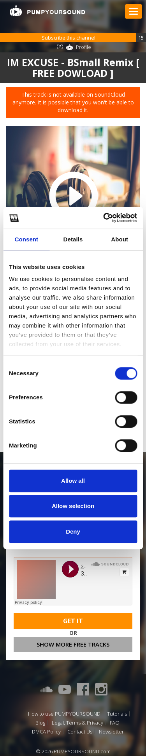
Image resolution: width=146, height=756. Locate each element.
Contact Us (79, 731)
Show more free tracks (73, 644)
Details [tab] (73, 239)
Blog (40, 722)
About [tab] (119, 239)
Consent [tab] (26, 239)
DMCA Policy (46, 731)
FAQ (115, 722)
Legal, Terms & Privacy (77, 722)
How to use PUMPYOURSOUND (64, 713)
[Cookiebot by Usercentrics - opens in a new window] (104, 218)
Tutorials (117, 713)
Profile (83, 46)
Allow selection (73, 506)
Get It (73, 621)
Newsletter (111, 731)
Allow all (73, 480)
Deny (73, 531)
